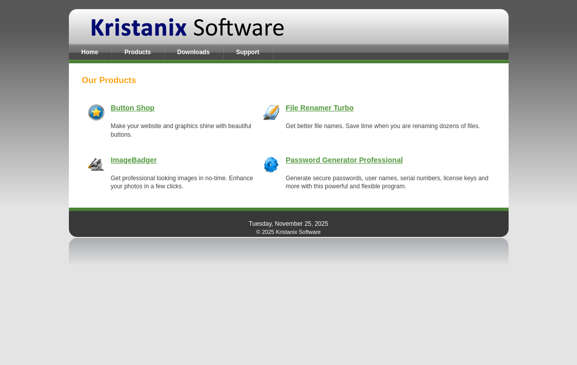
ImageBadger (134, 160)
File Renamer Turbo (320, 108)
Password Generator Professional (344, 160)
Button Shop (133, 108)
